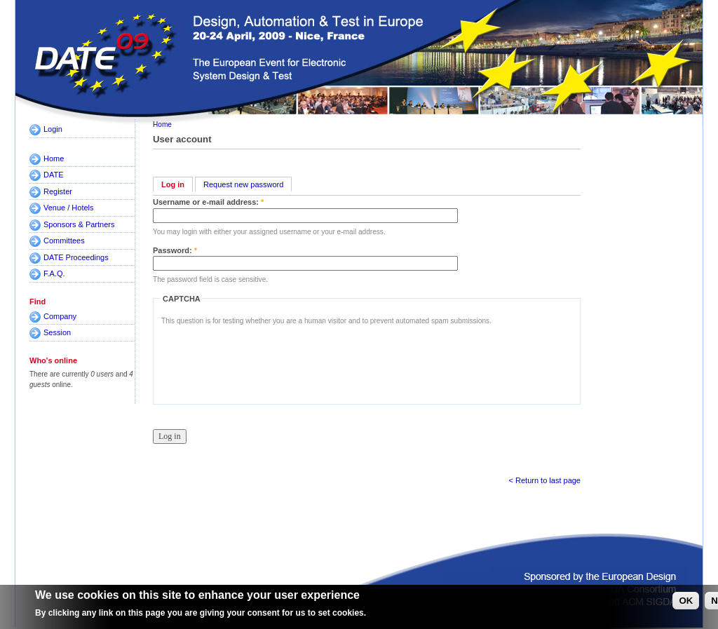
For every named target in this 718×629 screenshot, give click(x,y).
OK (686, 600)
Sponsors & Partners (79, 224)
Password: (175, 250)
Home (53, 158)
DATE (53, 174)
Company (59, 316)
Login (52, 129)
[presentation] (267, 361)
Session (57, 332)
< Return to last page (545, 480)
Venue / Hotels (68, 207)
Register (57, 191)
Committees (64, 240)
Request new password (243, 184)
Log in (172, 184)
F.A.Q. (54, 273)
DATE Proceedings (76, 257)
